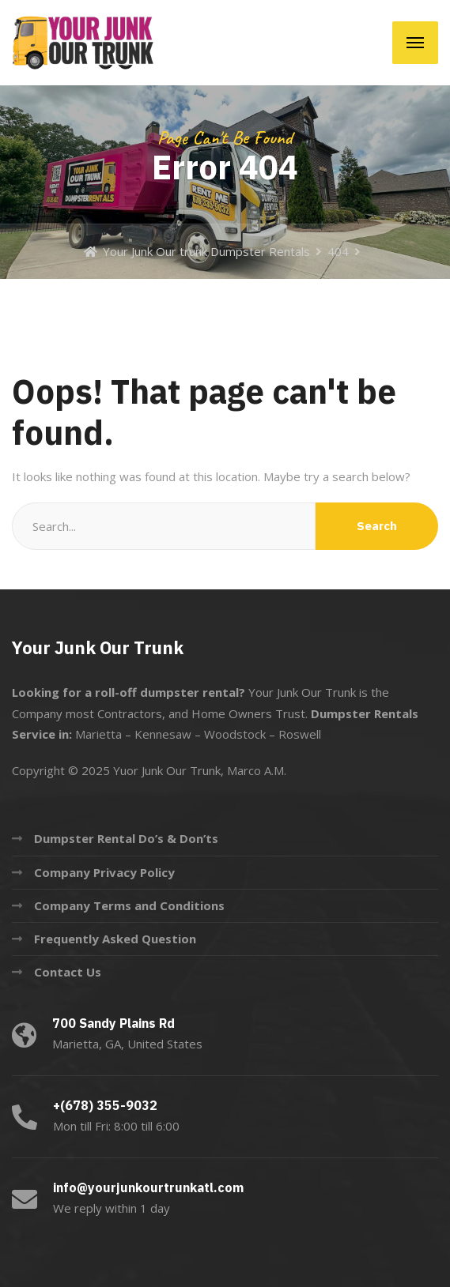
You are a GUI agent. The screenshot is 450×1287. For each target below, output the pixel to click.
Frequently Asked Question (115, 938)
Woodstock (235, 734)
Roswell (299, 734)
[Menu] (415, 42)
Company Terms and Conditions (129, 905)
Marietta (98, 734)
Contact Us (67, 972)
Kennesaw (162, 734)
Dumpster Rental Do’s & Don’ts (126, 838)
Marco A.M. (256, 770)
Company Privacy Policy (104, 872)
